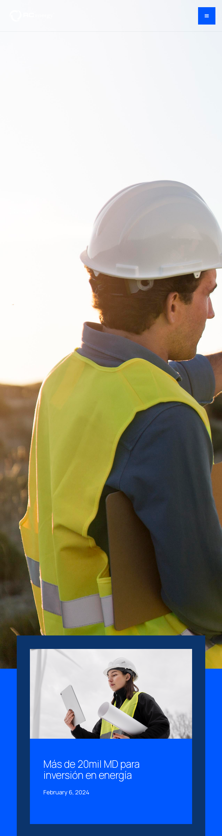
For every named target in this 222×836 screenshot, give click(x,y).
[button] (206, 16)
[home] (30, 16)
